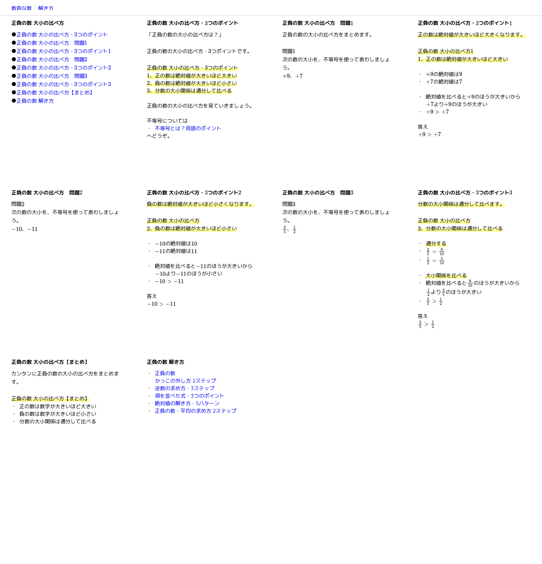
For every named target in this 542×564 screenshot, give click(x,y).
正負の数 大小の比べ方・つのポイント (62, 34)
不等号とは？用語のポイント (188, 128)
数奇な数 (21, 8)
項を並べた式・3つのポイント (189, 395)
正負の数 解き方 (35, 100)
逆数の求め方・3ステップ (184, 388)
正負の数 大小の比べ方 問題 (52, 42)
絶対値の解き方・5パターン (187, 403)
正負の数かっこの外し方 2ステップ (185, 376)
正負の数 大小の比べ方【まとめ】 (56, 92)
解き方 (46, 8)
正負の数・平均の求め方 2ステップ (195, 410)
